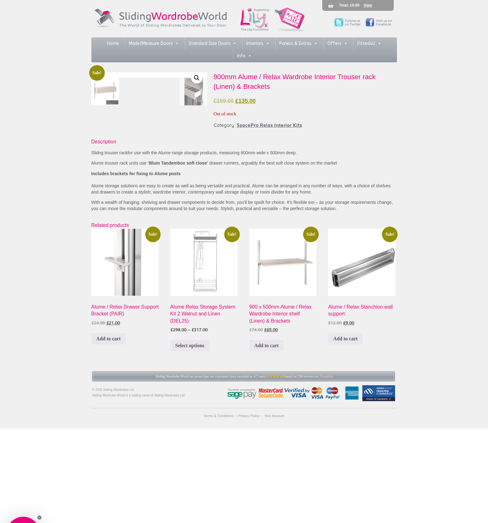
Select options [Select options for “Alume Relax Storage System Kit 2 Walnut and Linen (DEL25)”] (190, 440)
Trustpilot (326, 471)
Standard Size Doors (213, 43)
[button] (196, 78)
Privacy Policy (248, 510)
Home (113, 43)
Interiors (258, 43)
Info (244, 56)
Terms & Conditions (218, 510)
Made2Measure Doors (154, 43)
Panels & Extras (298, 43)
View (368, 5)
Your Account (274, 510)
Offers (337, 43)
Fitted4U (369, 43)
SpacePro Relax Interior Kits (269, 125)
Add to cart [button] (108, 433)
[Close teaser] (39, 517)
